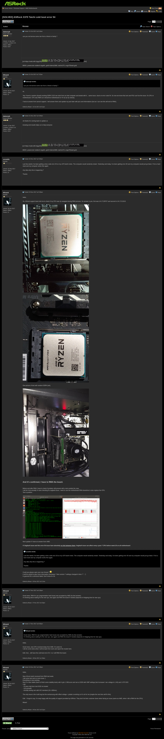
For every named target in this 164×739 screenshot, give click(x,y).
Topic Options (156, 26)
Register (153, 11)
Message (25, 26)
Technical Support (19, 8)
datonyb (7, 32)
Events (144, 11)
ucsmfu (7, 159)
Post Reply (7, 22)
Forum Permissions (156, 728)
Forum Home (8, 8)
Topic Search (145, 26)
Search (138, 11)
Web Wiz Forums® (83, 733)
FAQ (132, 11)
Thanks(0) (144, 31)
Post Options (134, 31)
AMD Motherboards (31, 8)
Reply (159, 31)
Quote (153, 31)
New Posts (155, 8)
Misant (6, 75)
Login (160, 11)
